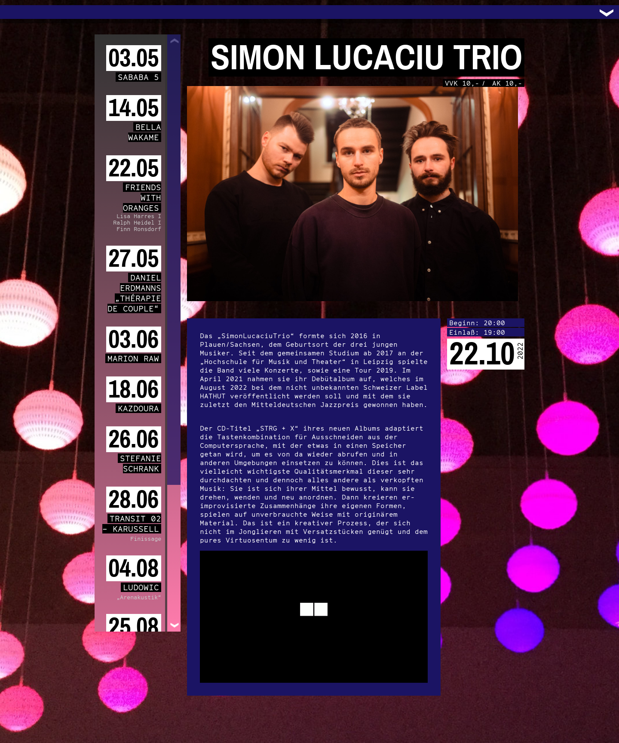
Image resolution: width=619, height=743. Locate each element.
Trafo (17, 12)
